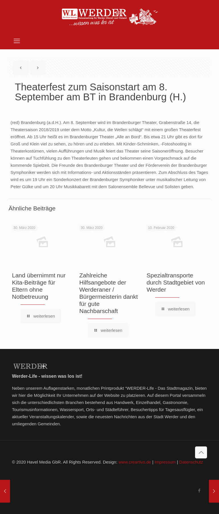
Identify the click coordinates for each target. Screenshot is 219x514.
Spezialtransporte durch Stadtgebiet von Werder (176, 282)
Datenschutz (191, 462)
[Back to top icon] (201, 452)
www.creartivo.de (135, 462)
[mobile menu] (17, 41)
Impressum (165, 462)
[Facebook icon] (199, 490)
